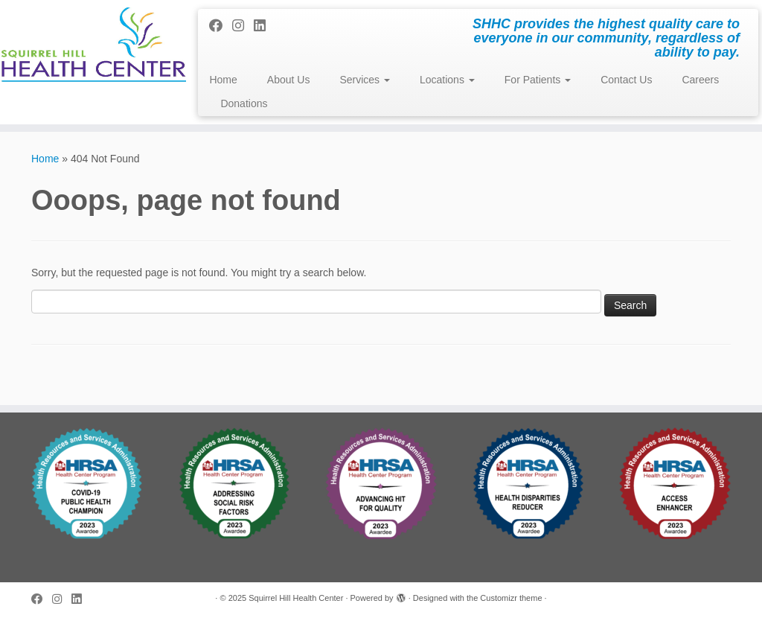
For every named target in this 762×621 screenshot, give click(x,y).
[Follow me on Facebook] (220, 26)
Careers (700, 80)
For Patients (538, 80)
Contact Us (626, 80)
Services (364, 80)
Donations (243, 103)
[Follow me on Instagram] (243, 26)
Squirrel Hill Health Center (296, 597)
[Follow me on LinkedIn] (264, 26)
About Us (288, 80)
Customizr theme (511, 597)
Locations (447, 80)
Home (223, 80)
